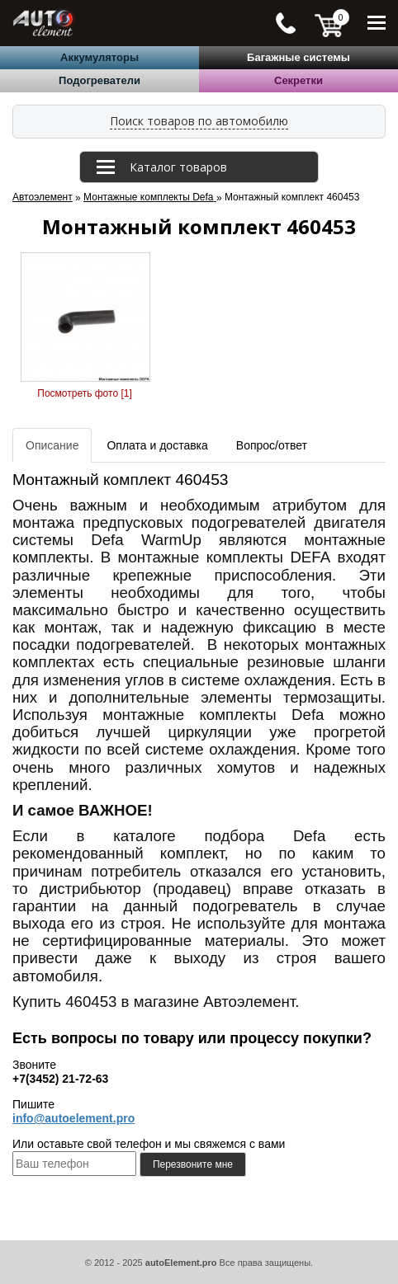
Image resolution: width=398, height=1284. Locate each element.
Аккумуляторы (99, 57)
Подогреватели (99, 80)
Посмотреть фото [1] (84, 393)
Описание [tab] (52, 445)
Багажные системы (298, 57)
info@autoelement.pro (73, 1118)
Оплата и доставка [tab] (157, 445)
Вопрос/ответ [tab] (271, 445)
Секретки (298, 80)
